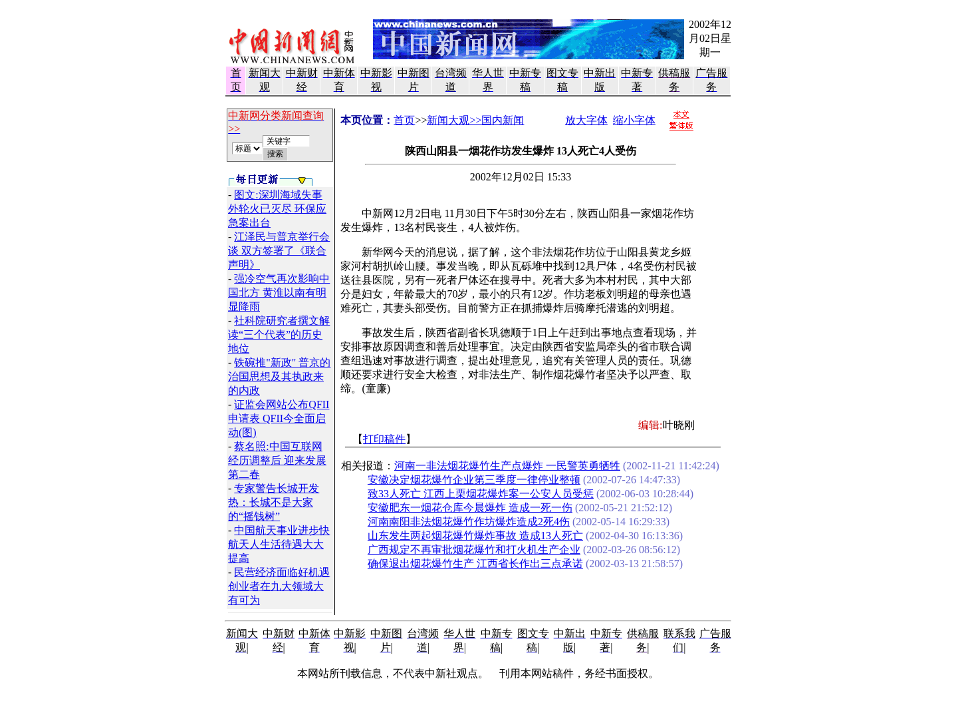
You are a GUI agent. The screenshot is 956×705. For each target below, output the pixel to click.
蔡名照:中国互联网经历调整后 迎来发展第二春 (277, 460)
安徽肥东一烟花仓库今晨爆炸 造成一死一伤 (470, 507)
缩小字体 (634, 120)
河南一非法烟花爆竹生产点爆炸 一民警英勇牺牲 (507, 465)
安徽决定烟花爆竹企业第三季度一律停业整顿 (474, 479)
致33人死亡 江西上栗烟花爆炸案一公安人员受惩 (481, 493)
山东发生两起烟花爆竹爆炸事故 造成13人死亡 (475, 535)
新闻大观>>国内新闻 (475, 120)
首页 (404, 120)
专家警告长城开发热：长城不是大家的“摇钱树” (273, 502)
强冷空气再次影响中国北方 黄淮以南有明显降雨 (279, 292)
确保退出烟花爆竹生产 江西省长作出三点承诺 (475, 563)
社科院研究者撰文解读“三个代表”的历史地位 (279, 334)
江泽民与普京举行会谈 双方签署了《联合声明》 (279, 250)
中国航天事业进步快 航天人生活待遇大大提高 (279, 544)
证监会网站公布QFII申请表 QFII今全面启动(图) (278, 418)
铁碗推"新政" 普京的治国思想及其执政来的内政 (279, 376)
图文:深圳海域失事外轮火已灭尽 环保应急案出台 (277, 208)
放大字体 (586, 120)
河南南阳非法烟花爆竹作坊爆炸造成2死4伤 (469, 521)
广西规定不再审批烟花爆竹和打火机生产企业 (474, 549)
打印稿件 (384, 439)
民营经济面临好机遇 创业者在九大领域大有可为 (279, 586)
